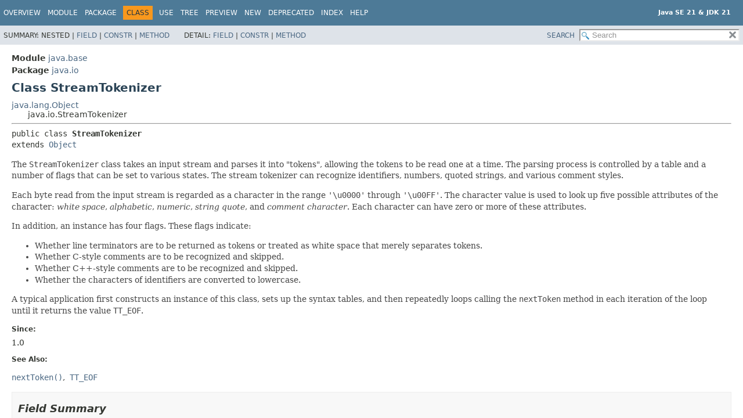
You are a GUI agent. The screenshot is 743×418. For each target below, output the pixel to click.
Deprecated (291, 13)
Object (63, 144)
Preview (221, 13)
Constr (118, 35)
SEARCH (561, 35)
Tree (190, 13)
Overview (22, 13)
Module (63, 13)
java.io (65, 70)
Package (101, 13)
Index (332, 13)
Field (87, 35)
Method (154, 35)
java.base (68, 58)
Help (359, 13)
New (252, 13)
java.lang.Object (45, 105)
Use (166, 13)
